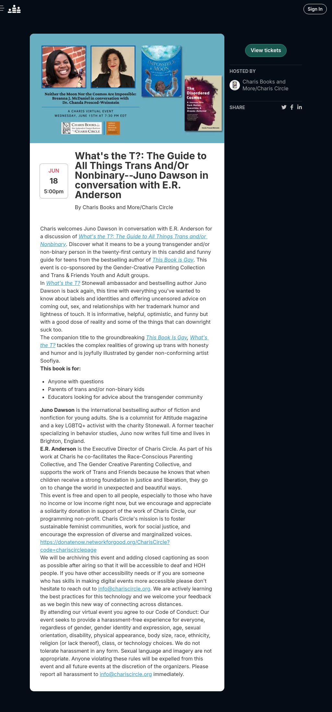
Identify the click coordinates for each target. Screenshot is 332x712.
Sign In (315, 9)
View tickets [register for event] (266, 50)
